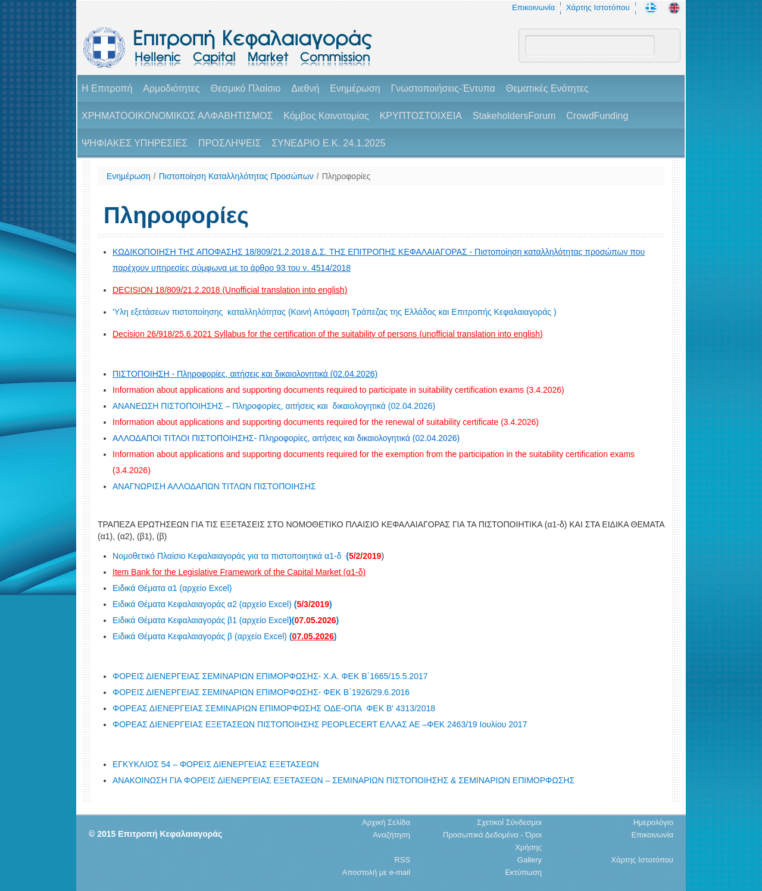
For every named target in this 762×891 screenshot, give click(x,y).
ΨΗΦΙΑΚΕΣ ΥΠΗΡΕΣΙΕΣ (135, 143)
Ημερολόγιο (653, 822)
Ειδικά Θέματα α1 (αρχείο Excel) (172, 588)
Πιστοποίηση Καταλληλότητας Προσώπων (236, 176)
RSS (402, 859)
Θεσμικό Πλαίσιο (245, 88)
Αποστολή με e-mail (376, 872)
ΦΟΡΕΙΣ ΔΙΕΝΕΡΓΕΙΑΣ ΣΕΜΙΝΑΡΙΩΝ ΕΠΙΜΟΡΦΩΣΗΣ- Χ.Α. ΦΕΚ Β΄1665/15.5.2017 (270, 676)
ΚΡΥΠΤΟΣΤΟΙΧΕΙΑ (421, 116)
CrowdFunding (597, 116)
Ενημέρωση (355, 88)
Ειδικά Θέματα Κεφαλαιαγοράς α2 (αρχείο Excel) (222, 604)
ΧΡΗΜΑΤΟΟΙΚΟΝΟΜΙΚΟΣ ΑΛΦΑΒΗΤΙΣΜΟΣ (177, 116)
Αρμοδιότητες (171, 88)
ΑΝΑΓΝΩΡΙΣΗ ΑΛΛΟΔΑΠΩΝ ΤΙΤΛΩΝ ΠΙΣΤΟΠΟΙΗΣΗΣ (214, 486)
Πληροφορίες (346, 176)
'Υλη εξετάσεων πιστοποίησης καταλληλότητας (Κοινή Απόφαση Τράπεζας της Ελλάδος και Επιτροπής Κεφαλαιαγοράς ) (335, 312)
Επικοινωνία (533, 7)
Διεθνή (305, 88)
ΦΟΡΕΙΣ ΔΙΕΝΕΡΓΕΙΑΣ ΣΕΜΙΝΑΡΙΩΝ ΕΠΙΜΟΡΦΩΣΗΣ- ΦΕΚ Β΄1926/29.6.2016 (261, 692)
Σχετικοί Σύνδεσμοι (509, 822)
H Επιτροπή (107, 88)
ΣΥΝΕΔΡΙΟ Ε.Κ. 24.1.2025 (328, 143)
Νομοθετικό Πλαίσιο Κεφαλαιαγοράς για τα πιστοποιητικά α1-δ (247, 556)
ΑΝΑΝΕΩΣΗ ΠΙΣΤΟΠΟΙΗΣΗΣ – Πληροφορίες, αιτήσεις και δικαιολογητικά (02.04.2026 (274, 406)
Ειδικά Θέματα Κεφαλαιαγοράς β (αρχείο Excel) (224, 636)
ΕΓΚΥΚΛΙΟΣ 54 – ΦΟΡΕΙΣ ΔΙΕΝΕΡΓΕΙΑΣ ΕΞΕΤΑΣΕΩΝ (216, 764)
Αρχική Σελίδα (386, 822)
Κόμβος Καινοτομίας (326, 116)
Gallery (529, 859)
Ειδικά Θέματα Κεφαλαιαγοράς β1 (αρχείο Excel (226, 620)
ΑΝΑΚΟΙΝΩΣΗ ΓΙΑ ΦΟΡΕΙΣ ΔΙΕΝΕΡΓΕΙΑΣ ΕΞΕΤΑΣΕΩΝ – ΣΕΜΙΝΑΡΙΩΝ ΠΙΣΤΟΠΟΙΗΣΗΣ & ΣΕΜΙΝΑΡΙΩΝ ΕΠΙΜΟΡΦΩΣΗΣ (343, 780)
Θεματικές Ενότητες (547, 88)
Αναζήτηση (391, 834)
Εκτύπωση (523, 872)
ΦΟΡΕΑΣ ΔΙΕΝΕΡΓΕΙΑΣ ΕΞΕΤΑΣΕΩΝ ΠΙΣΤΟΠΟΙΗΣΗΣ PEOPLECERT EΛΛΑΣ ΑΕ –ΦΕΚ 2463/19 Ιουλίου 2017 (320, 724)
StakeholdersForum (514, 116)
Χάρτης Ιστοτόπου (598, 7)
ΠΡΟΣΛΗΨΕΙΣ (229, 143)
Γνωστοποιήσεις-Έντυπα (443, 88)
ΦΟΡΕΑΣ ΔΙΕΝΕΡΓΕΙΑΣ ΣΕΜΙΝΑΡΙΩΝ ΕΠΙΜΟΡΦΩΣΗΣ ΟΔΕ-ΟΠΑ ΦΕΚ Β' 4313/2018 (274, 708)
